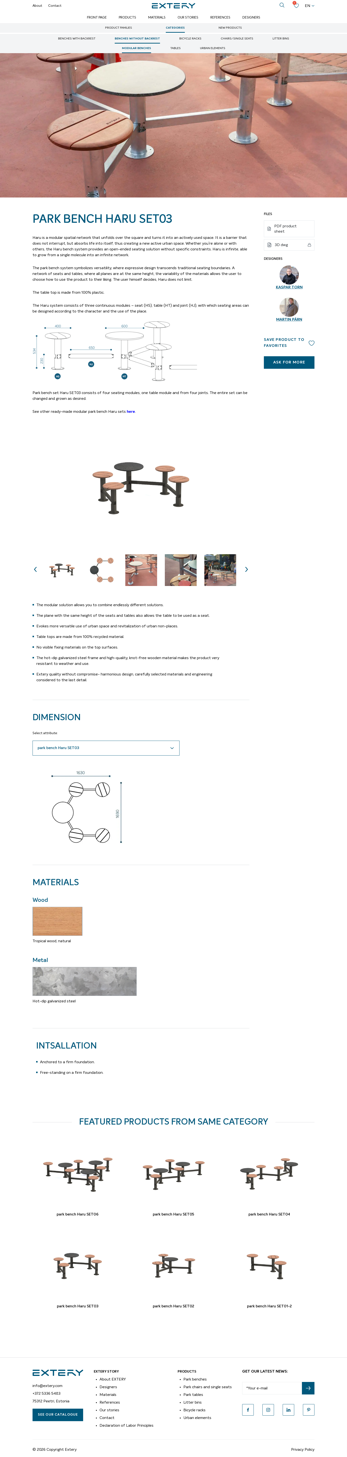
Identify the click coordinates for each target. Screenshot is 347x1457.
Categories (175, 27)
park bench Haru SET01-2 (269, 1306)
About (37, 5)
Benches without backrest (137, 38)
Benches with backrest (76, 38)
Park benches (195, 1379)
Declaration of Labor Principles (126, 1425)
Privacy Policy (302, 1449)
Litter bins (281, 38)
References (220, 17)
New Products (230, 27)
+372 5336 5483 (46, 1393)
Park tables (193, 1395)
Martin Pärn (289, 320)
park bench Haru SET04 (269, 1214)
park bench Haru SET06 (78, 1214)
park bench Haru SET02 (173, 1306)
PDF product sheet (285, 228)
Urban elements (212, 48)
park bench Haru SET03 (78, 1306)
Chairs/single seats (237, 38)
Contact (54, 5)
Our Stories (188, 17)
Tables (175, 48)
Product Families (118, 27)
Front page (97, 17)
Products (127, 17)
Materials (157, 17)
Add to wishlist (311, 343)
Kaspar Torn (289, 287)
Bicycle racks (190, 38)
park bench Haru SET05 (173, 1214)
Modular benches (136, 48)
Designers (251, 17)
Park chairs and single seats (207, 1387)
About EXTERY (113, 1379)
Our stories (109, 1410)
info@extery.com (47, 1386)
